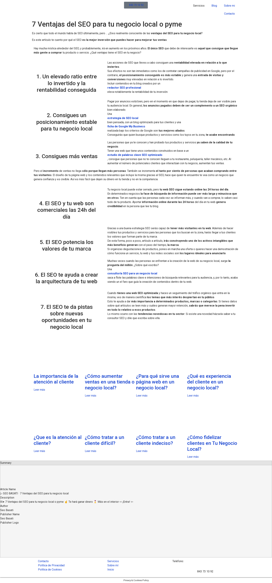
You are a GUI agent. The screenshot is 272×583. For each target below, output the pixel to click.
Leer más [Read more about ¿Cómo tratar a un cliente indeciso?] (141, 451)
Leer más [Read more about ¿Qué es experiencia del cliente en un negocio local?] (193, 395)
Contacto (229, 13)
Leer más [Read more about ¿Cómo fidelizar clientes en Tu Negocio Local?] (193, 456)
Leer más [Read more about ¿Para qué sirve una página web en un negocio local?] (141, 395)
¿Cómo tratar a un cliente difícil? (104, 440)
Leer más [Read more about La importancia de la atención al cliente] (39, 389)
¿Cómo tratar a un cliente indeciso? (155, 440)
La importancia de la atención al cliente (56, 379)
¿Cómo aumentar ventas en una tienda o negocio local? (109, 382)
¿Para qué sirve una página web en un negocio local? (157, 382)
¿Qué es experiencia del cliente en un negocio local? (209, 382)
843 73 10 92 (205, 571)
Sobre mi (229, 5)
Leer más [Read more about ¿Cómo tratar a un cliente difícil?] (90, 451)
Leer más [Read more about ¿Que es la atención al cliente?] (39, 451)
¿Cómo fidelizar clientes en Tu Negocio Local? (212, 443)
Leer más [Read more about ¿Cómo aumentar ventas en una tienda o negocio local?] (90, 395)
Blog (214, 5)
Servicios (199, 5)
